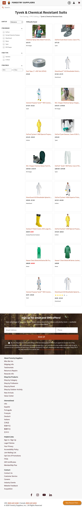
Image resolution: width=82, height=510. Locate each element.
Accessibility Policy (11, 450)
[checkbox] (3, 32)
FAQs (6, 459)
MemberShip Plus (10, 465)
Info (5, 404)
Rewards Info (9, 374)
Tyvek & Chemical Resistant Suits (51, 16)
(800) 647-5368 (13, 503)
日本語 (6, 423)
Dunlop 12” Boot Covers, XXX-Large (40, 229)
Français (7, 413)
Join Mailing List (10, 453)
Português (8, 410)
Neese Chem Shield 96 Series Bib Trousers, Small (44, 260)
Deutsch (7, 416)
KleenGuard (58, 77)
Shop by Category (10, 380)
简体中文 (7, 426)
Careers (7, 479)
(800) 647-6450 (31, 503)
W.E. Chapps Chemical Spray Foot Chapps (42, 166)
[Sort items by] (16, 22)
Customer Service (10, 476)
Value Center (9, 396)
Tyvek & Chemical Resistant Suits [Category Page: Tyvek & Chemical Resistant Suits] (41, 12)
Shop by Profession (11, 383)
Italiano (7, 420)
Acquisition (8, 489)
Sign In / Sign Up (10, 440)
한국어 (6, 432)
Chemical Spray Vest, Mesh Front (39, 40)
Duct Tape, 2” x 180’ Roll (36, 71)
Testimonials (8, 368)
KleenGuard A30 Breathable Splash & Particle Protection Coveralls (50, 197)
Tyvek (56, 45)
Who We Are (8, 361)
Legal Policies (9, 443)
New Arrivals (9, 393)
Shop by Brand (9, 386)
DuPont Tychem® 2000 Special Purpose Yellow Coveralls (47, 134)
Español (7, 407)
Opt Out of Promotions (12, 456)
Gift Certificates (10, 462)
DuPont (28, 140)
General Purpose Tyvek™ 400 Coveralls (41, 103)
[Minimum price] (7, 70)
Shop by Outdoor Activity (13, 390)
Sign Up (41, 337)
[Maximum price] (18, 70)
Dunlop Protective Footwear (33, 235)
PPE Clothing (34, 16)
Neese (27, 266)
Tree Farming (24, 16)
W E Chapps (29, 45)
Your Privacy (8, 446)
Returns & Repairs (10, 371)
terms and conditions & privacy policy (51, 349)
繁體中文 (7, 429)
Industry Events (10, 483)
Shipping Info (9, 364)
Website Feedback (11, 486)
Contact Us (8, 473)
